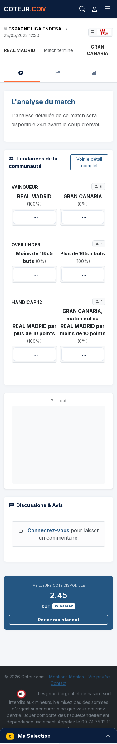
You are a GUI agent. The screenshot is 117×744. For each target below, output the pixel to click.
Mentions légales (66, 676)
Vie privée (99, 676)
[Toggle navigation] (107, 9)
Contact (58, 683)
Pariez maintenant (58, 619)
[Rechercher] (82, 9)
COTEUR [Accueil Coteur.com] (25, 9)
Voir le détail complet (89, 162)
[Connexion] (95, 9)
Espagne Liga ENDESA (34, 28)
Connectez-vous (48, 530)
